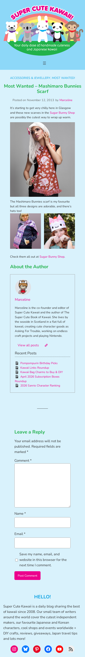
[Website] (46, 345)
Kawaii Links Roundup (34, 368)
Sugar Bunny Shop (62, 113)
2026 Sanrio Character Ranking (40, 386)
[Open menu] (44, 63)
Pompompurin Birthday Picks (39, 363)
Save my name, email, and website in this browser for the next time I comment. (43, 559)
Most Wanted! (63, 78)
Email (20, 533)
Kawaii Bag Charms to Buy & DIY (41, 372)
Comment (23, 460)
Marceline (65, 100)
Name (20, 513)
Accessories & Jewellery (30, 78)
